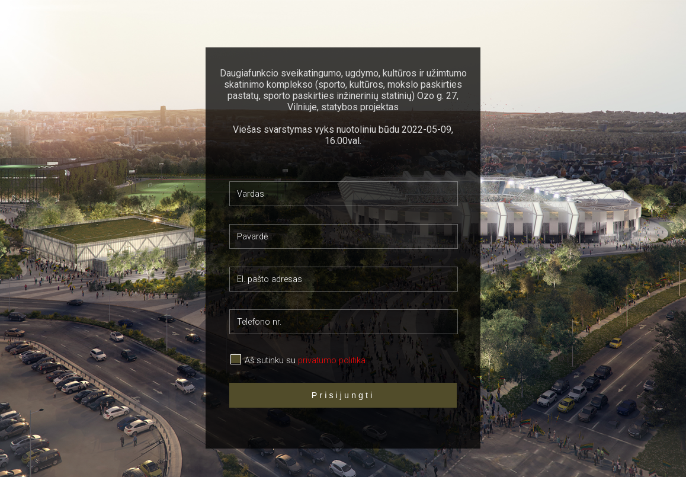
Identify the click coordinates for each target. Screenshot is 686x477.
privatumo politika (332, 361)
